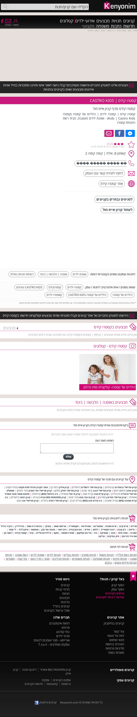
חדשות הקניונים (34, 684)
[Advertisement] (108, 241)
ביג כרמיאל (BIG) (49, 494)
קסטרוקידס (55, 287)
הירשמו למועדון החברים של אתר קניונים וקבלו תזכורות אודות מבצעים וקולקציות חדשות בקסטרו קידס (68, 315)
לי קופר (12, 529)
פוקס (56, 532)
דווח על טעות (115, 635)
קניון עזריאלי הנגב (102, 490)
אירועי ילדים (85, 20)
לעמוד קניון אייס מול (117, 209)
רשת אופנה (21, 555)
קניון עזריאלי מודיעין (116, 497)
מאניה (133, 532)
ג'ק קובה (121, 529)
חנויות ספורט (89, 555)
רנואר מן (8, 532)
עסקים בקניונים (62, 680)
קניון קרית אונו (101, 494)
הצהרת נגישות (115, 644)
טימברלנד (23, 529)
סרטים (66, 627)
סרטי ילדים (63, 636)
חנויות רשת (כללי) (127, 555)
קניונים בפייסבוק (114, 623)
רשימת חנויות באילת (22, 274)
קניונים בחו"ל (61, 606)
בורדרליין (19, 526)
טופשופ (34, 529)
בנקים (108, 563)
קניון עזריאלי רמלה (58, 500)
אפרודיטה (86, 526)
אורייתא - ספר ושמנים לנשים (52, 640)
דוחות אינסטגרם (59, 623)
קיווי (31, 532)
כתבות (116, 26)
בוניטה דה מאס (34, 526)
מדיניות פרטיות (115, 648)
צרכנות (65, 602)
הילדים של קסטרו (122, 295)
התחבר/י (16, 23)
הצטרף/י (8, 23)
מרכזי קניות (63, 589)
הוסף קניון (118, 585)
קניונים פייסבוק (45, 702)
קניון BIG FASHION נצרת (53, 497)
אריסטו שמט (60, 526)
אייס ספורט (110, 526)
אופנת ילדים (79, 274)
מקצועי (88, 26)
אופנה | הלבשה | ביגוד (53, 274)
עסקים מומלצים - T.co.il (54, 644)
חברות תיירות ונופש (126, 563)
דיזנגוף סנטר (29, 670)
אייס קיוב (123, 526)
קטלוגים (66, 20)
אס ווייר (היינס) (129, 536)
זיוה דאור (62, 529)
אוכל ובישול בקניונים (57, 610)
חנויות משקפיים (81, 559)
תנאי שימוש (116, 640)
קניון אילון (64, 487)
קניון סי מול (74, 494)
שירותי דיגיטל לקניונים (110, 597)
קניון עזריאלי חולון (70, 490)
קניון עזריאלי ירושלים (91, 487)
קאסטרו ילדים (54, 295)
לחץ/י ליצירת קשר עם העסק (104, 173)
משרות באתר (116, 652)
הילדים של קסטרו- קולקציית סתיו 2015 (109, 387)
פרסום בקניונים (114, 593)
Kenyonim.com (69, 702)
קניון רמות (25, 497)
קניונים (129, 20)
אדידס (134, 526)
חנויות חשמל (106, 555)
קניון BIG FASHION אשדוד (55, 670)
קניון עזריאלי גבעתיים (126, 487)
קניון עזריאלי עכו (30, 500)
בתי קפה (22, 559)
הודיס (87, 529)
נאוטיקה (104, 532)
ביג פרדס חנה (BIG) (92, 500)
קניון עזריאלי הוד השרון (40, 490)
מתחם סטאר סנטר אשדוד (17, 494)
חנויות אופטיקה (101, 559)
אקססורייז (73, 526)
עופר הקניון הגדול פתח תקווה (33, 487)
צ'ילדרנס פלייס (43, 532)
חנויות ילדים (54, 555)
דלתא (95, 529)
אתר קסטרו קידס (112, 183)
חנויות (116, 20)
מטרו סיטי (123, 532)
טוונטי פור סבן (48, 529)
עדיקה (101, 536)
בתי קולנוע (63, 632)
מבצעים (103, 20)
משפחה (102, 26)
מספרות (10, 559)
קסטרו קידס (21, 532)
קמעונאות (52, 684)
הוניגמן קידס (75, 529)
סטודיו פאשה (67, 532)
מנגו (113, 532)
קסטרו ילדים (74, 287)
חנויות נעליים (71, 555)
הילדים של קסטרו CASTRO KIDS (87, 295)
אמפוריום (98, 526)
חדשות (129, 26)
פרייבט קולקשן (84, 532)
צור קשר (119, 631)
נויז (95, 532)
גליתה (132, 529)
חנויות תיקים (120, 559)
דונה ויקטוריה (108, 529)
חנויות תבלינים (60, 559)
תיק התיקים (113, 536)
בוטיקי (48, 526)
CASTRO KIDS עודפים (29, 287)
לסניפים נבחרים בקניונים (114, 199)
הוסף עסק (117, 589)
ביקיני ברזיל (7, 526)
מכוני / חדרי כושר (40, 559)
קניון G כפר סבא (87, 497)
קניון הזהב (131, 490)
